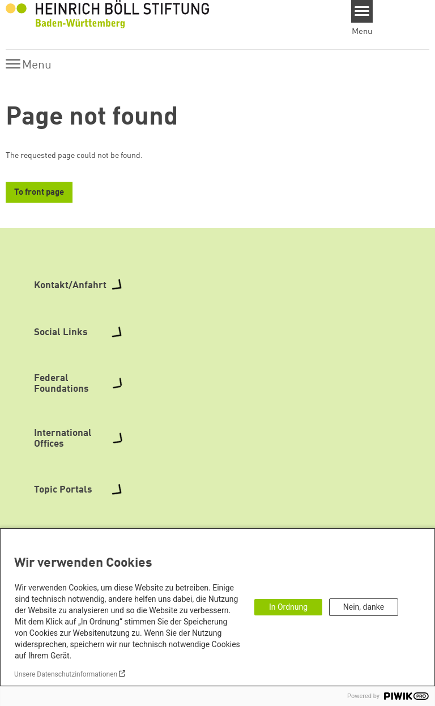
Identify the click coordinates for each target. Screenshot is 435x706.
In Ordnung (288, 606)
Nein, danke (363, 606)
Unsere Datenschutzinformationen (65, 674)
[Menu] (362, 11)
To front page (39, 193)
